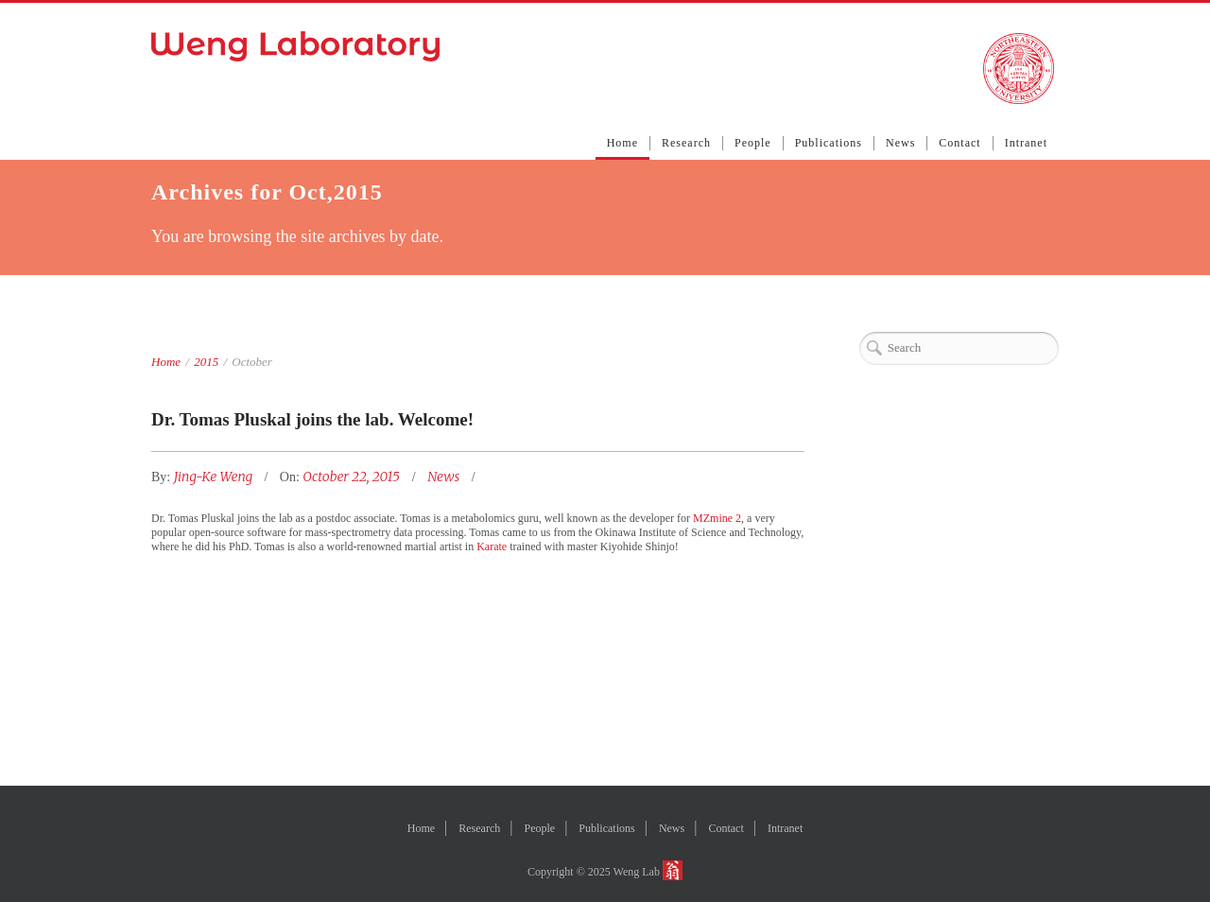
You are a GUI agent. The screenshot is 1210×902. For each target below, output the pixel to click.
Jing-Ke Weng (215, 476)
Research (686, 142)
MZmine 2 (717, 518)
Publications (828, 142)
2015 (206, 362)
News (900, 142)
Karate (491, 546)
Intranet (1026, 142)
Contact (959, 142)
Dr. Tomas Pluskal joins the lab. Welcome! (312, 419)
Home (622, 142)
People (753, 142)
